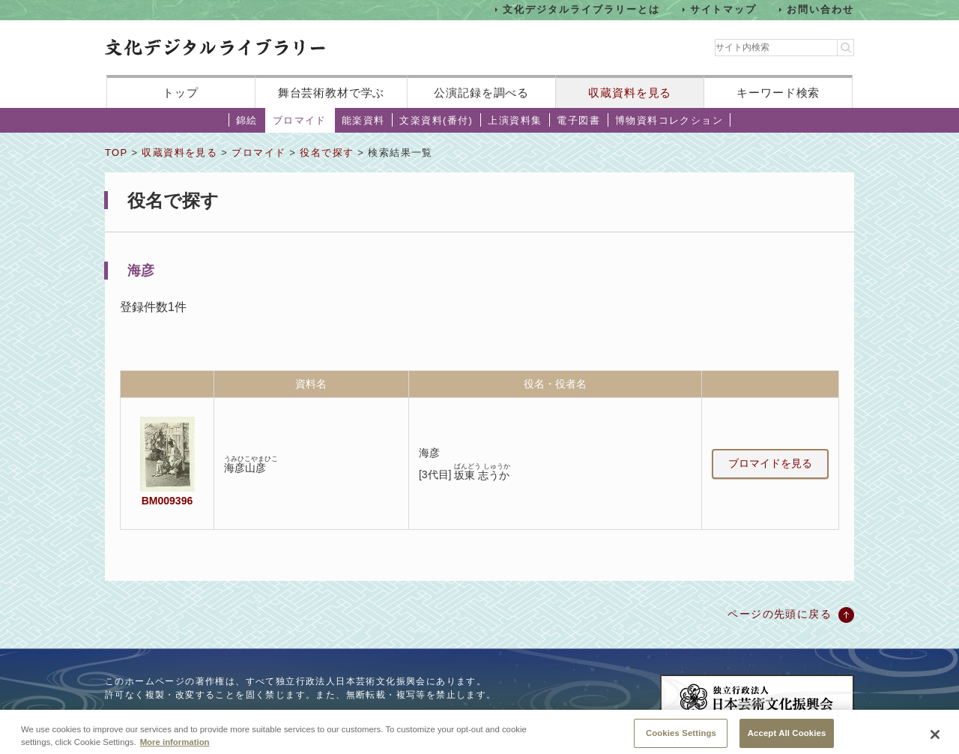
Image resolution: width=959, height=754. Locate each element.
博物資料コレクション (669, 120)
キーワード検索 (778, 92)
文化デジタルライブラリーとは (581, 9)
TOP (116, 152)
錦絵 (247, 120)
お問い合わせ (820, 9)
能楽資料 (363, 120)
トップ (181, 92)
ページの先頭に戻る (779, 614)
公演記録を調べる (481, 92)
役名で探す (327, 152)
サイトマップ (723, 9)
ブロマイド (300, 120)
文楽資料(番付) (436, 120)
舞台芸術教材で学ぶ (331, 92)
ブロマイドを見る (770, 463)
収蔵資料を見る (629, 92)
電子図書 (578, 120)
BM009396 (167, 501)
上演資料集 (515, 120)
